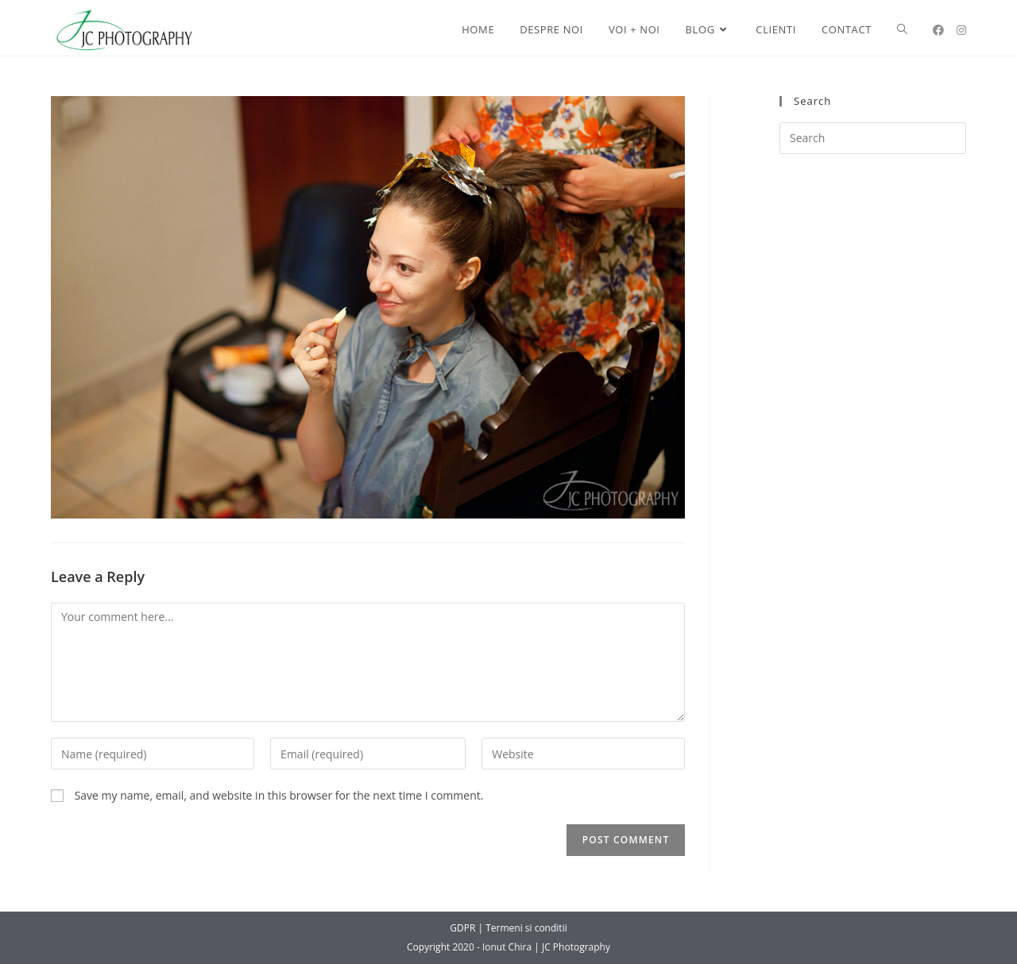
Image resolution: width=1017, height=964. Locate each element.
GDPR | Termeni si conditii (508, 928)
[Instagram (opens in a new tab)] (961, 30)
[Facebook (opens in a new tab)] (938, 30)
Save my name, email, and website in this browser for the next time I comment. (279, 795)
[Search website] (902, 30)
